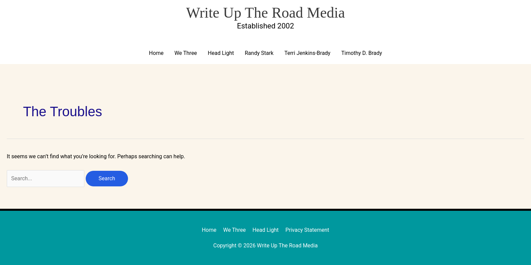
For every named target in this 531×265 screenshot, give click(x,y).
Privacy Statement (307, 230)
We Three (185, 53)
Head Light (221, 53)
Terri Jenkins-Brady (307, 53)
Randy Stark (259, 53)
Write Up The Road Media (265, 12)
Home (156, 53)
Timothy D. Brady (361, 53)
